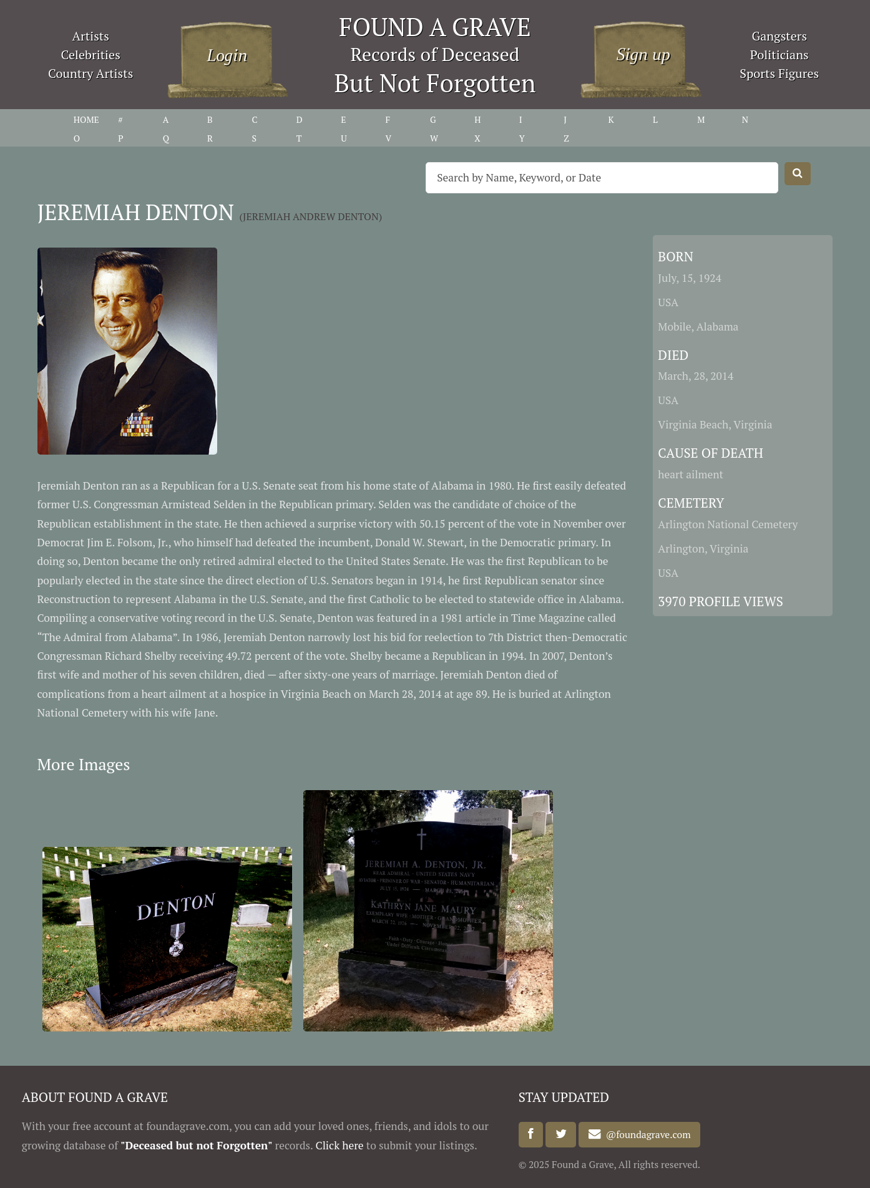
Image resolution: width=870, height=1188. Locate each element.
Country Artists (90, 73)
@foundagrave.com (646, 1134)
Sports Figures (779, 73)
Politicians (779, 54)
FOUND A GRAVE (435, 26)
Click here (339, 1145)
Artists (90, 35)
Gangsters (779, 35)
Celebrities (90, 54)
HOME (86, 119)
